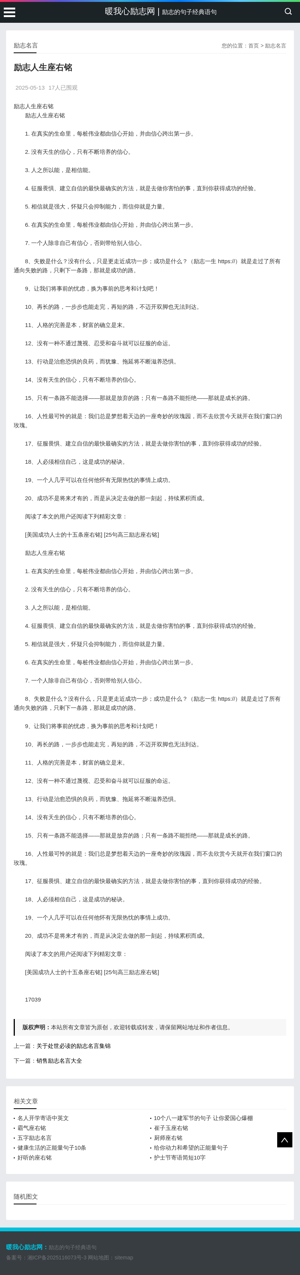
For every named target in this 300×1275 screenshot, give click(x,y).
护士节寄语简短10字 (180, 1157)
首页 (253, 46)
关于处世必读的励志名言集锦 (74, 1046)
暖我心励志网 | (161, 11)
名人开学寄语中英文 (43, 1118)
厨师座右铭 (168, 1137)
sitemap (123, 1257)
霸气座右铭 (31, 1128)
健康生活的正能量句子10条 (52, 1147)
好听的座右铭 (34, 1157)
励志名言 (275, 46)
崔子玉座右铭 (171, 1128)
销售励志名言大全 (59, 1060)
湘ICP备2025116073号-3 (57, 1257)
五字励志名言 (34, 1137)
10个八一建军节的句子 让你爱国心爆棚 (203, 1118)
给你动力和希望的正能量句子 (191, 1147)
